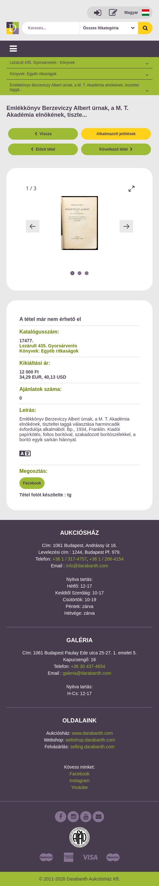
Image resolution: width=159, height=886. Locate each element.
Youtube (79, 787)
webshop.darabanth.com (90, 739)
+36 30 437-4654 (88, 666)
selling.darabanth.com (92, 746)
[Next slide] (126, 226)
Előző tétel (43, 149)
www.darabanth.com (92, 733)
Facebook (32, 483)
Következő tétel (116, 149)
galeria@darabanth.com (87, 673)
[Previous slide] (32, 226)
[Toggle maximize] (131, 188)
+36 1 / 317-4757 (69, 559)
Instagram (79, 780)
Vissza (43, 134)
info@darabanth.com (87, 565)
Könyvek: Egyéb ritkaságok (49, 350)
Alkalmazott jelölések (115, 134)
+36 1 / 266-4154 (106, 559)
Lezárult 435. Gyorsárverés (48, 345)
